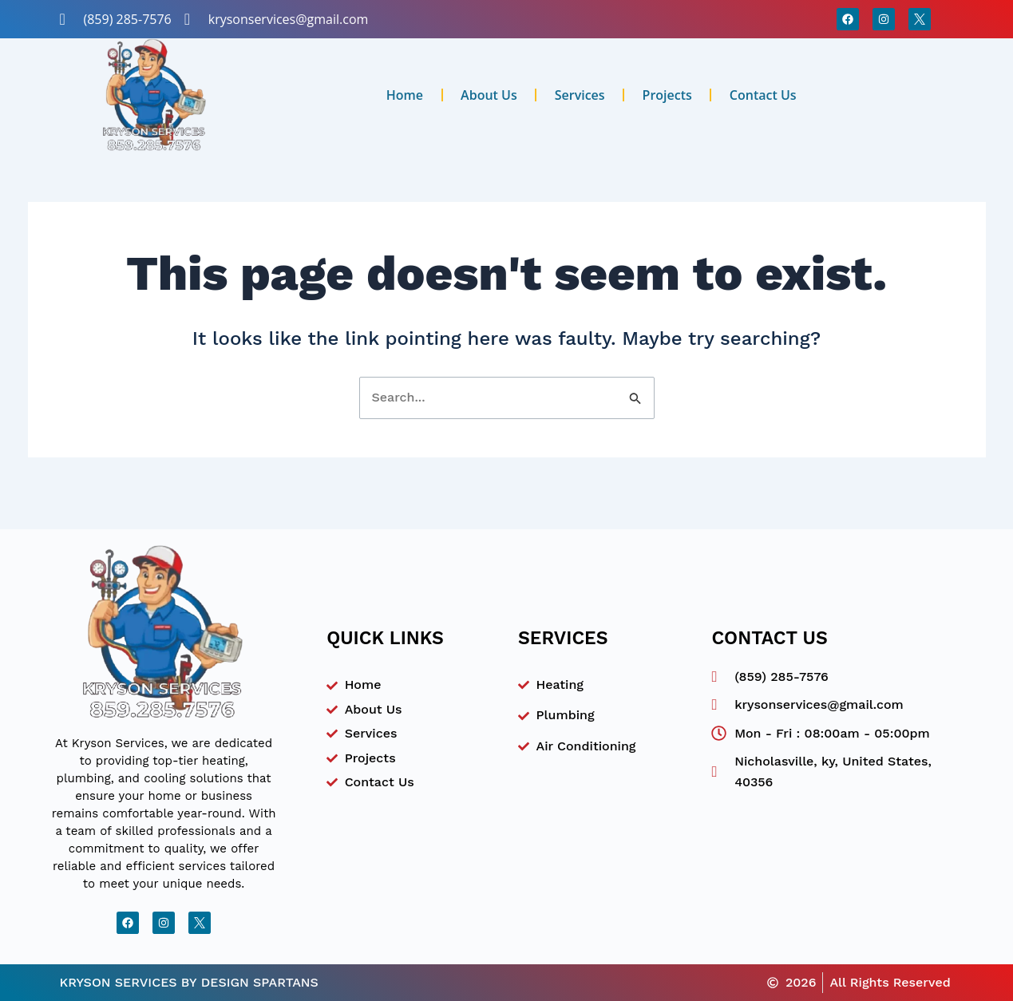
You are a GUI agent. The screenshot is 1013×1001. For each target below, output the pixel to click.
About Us (489, 95)
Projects (667, 95)
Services (580, 95)
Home (404, 95)
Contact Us (763, 95)
